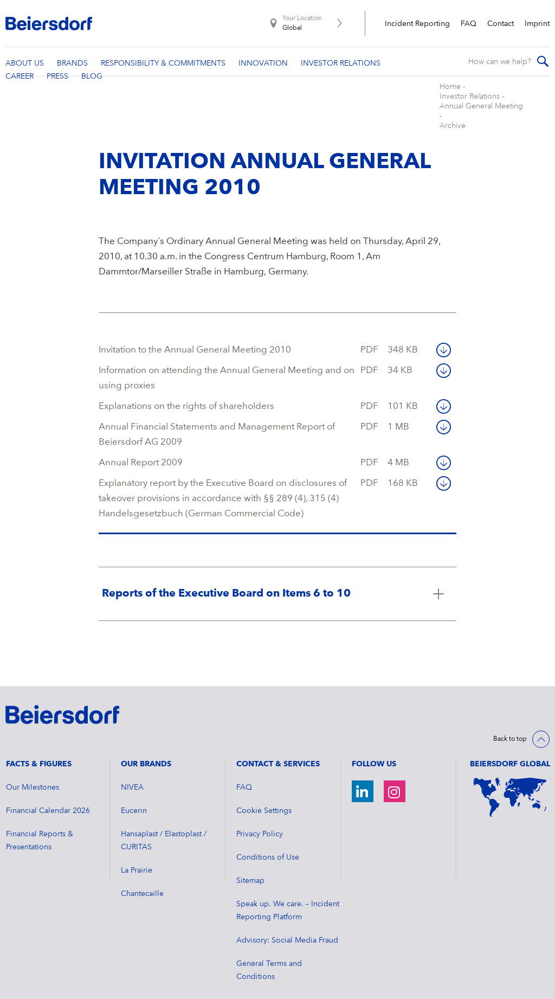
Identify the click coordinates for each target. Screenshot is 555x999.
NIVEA (132, 766)
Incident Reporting (417, 24)
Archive (297, 104)
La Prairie (136, 849)
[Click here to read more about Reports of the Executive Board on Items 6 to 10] (278, 573)
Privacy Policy (259, 813)
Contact (500, 24)
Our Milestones (32, 766)
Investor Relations (157, 104)
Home (110, 104)
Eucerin (134, 789)
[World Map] (510, 776)
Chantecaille (142, 872)
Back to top (510, 718)
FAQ (468, 24)
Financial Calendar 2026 (48, 789)
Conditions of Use (267, 836)
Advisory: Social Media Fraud (287, 919)
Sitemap (250, 859)
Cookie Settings (264, 789)
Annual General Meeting (236, 104)
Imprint (537, 24)
